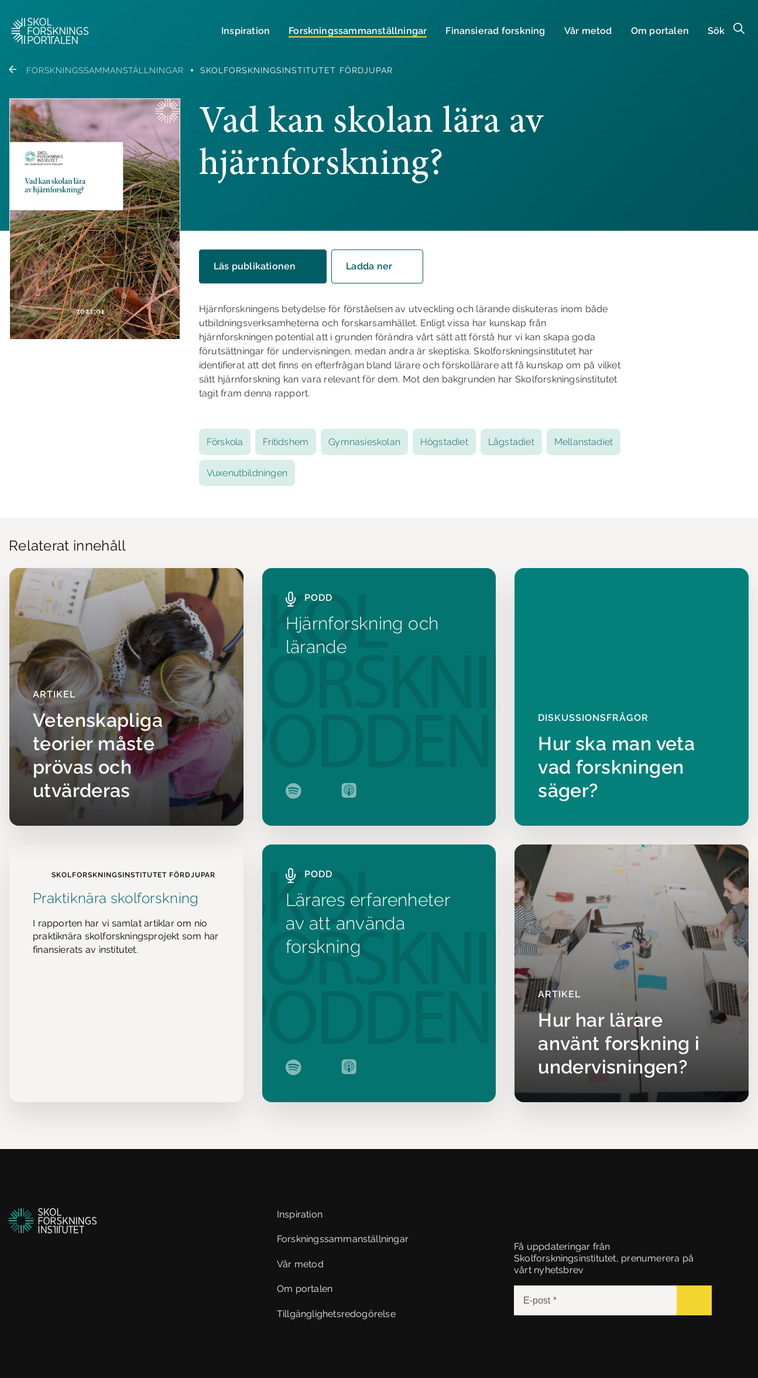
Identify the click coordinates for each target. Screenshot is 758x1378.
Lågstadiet (511, 441)
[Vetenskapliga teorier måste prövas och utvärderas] (126, 697)
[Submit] (694, 1300)
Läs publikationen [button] (264, 266)
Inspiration (245, 30)
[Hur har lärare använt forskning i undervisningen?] (632, 973)
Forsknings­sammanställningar (358, 30)
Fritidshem (285, 441)
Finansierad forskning (495, 30)
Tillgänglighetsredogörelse (336, 1313)
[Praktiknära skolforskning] (126, 973)
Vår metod (588, 30)
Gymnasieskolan (364, 441)
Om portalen (660, 30)
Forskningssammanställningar (96, 70)
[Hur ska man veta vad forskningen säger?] (632, 697)
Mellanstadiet (583, 441)
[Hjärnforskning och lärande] (379, 697)
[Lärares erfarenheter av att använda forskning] (379, 973)
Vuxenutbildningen (247, 472)
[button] (50, 31)
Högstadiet (444, 441)
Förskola (225, 441)
